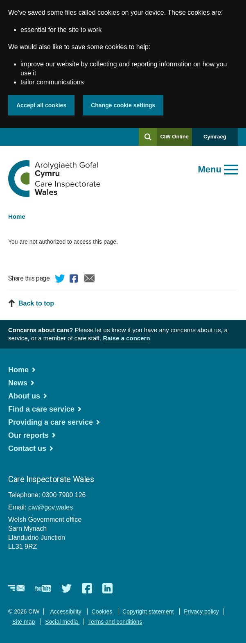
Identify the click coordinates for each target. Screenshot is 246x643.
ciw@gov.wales (50, 507)
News (17, 383)
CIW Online (174, 139)
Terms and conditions (115, 621)
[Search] (148, 137)
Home (16, 216)
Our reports (28, 435)
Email (89, 279)
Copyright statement (148, 611)
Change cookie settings (123, 105)
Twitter (60, 279)
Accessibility (65, 611)
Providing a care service (50, 422)
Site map (23, 621)
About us (24, 396)
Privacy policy (201, 611)
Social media (62, 621)
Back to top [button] (36, 303)
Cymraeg (214, 137)
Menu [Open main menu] (209, 169)
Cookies (102, 611)
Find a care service (41, 409)
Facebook (75, 279)
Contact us (27, 448)
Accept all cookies (41, 105)
